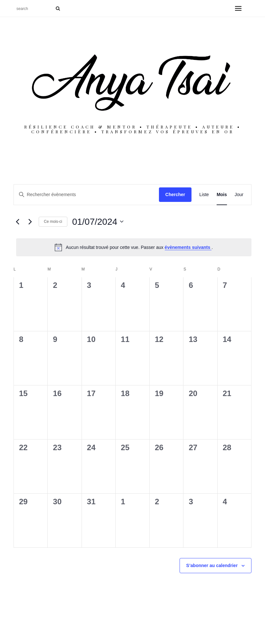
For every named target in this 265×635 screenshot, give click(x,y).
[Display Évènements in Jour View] (239, 195)
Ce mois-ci (53, 221)
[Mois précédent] (17, 221)
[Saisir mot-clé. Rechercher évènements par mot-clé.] (86, 195)
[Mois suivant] (30, 221)
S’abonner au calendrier (212, 565)
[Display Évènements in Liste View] (204, 195)
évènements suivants (188, 247)
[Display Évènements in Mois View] (222, 195)
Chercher (175, 194)
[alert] (133, 247)
